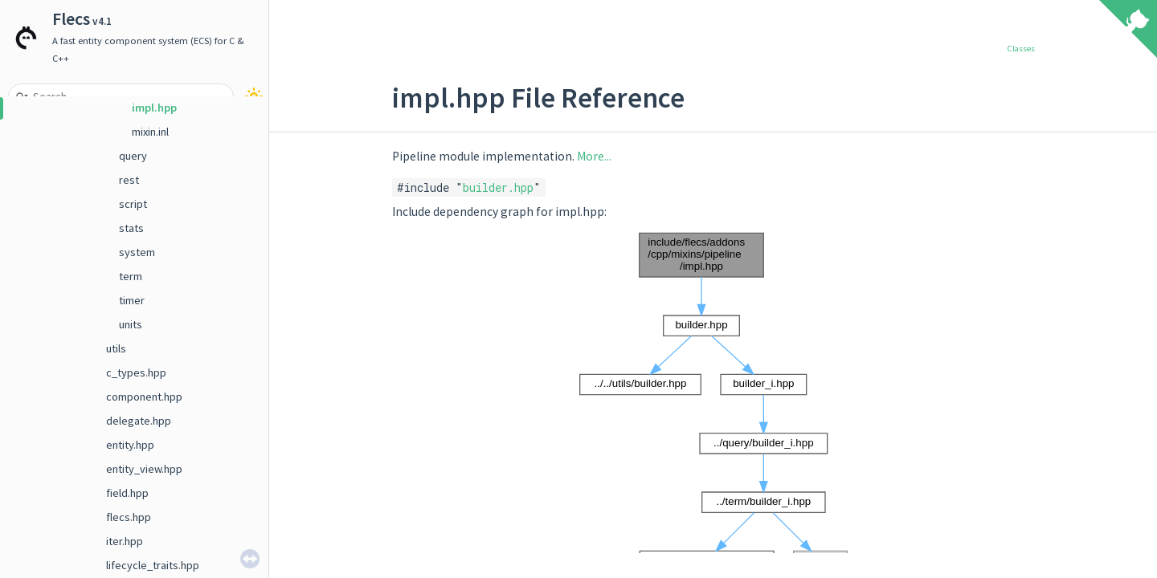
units (130, 324)
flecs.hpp (128, 517)
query (133, 156)
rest (129, 180)
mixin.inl (150, 131)
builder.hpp (498, 187)
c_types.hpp (136, 372)
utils (116, 348)
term (130, 276)
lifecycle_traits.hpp (152, 565)
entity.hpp (130, 445)
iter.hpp (124, 541)
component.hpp (144, 396)
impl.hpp (154, 107)
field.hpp (127, 493)
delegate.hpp (138, 420)
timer (132, 300)
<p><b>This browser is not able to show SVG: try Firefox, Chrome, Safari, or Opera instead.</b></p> (713, 402)
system (137, 252)
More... (594, 156)
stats (131, 228)
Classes (1021, 48)
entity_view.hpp (144, 469)
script (133, 204)
